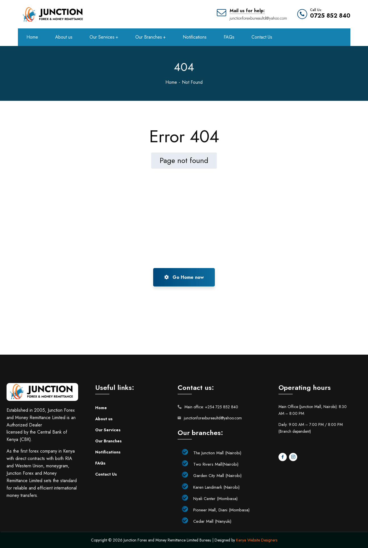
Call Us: (316, 10)
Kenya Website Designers (256, 540)
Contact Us (106, 474)
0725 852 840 (330, 16)
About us (104, 419)
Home (171, 82)
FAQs (100, 463)
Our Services (107, 430)
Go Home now (184, 277)
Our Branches (108, 441)
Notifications (107, 452)
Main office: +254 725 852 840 (211, 407)
